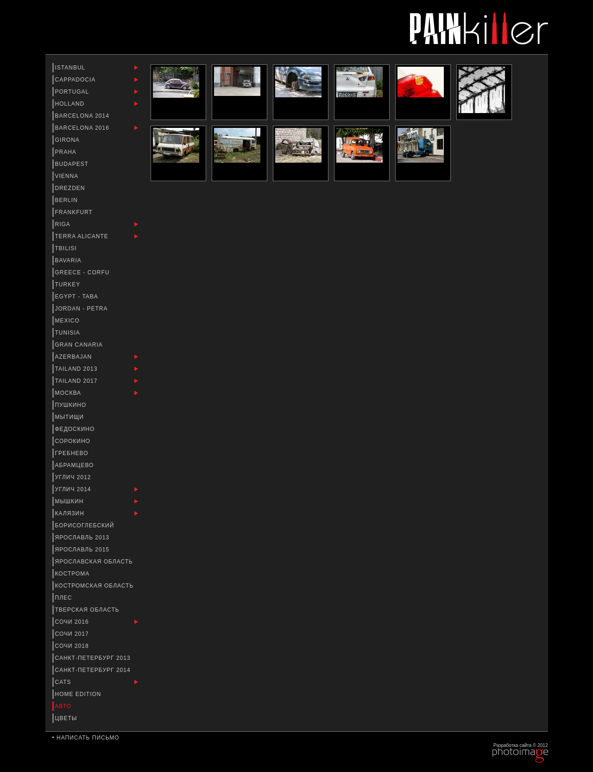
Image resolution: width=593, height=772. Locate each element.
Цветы (67, 718)
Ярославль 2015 (83, 549)
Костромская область (95, 585)
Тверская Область (88, 610)
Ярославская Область (95, 561)
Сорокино (74, 441)
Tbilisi (67, 248)
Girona (68, 140)
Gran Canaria (80, 345)
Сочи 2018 (73, 646)
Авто (64, 706)
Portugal (73, 92)
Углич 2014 (74, 489)
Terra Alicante (83, 236)
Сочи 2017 (73, 634)
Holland (71, 104)
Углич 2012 (74, 477)
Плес (65, 598)
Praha (66, 152)
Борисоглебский (85, 525)
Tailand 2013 (77, 369)
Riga (63, 224)
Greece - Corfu (83, 272)
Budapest (73, 164)
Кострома (73, 573)
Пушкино (71, 405)
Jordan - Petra (82, 308)
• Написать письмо (86, 737)
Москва (69, 393)
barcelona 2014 (83, 116)
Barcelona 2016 (83, 128)
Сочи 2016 (73, 622)
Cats (64, 682)
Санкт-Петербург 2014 (93, 670)
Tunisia (68, 332)
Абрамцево (75, 465)
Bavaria (69, 260)
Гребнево (72, 453)
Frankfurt (75, 212)
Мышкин (70, 501)
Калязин (71, 513)
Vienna (67, 176)
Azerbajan (74, 357)
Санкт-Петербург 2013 (93, 658)
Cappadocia (76, 79)
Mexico (68, 320)
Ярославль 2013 (83, 537)
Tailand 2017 (77, 381)
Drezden (71, 188)
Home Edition (79, 694)
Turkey (68, 284)
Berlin (67, 200)
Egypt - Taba (77, 296)
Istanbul (71, 67)
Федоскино (76, 429)
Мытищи (70, 417)
